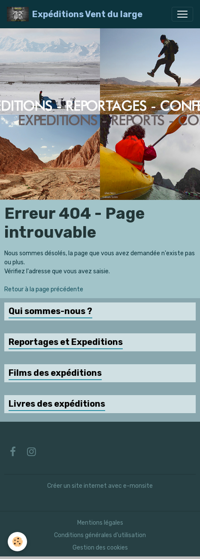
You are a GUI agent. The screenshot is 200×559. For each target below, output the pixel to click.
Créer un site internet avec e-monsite (100, 486)
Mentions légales (100, 522)
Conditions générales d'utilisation (100, 535)
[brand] (74, 14)
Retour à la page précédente (43, 289)
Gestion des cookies (100, 547)
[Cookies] (17, 541)
